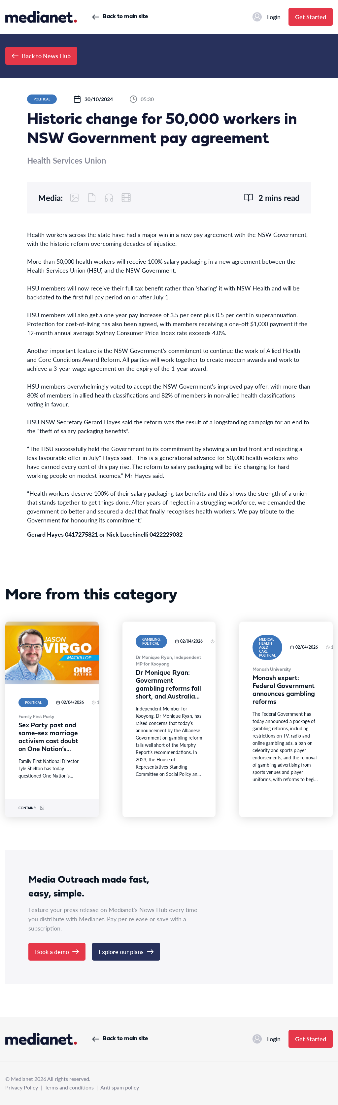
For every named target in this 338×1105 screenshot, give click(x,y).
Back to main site (120, 17)
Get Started (310, 17)
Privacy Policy (21, 1087)
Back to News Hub (41, 56)
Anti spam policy (119, 1087)
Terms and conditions (69, 1087)
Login (267, 16)
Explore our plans (126, 951)
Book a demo (57, 951)
